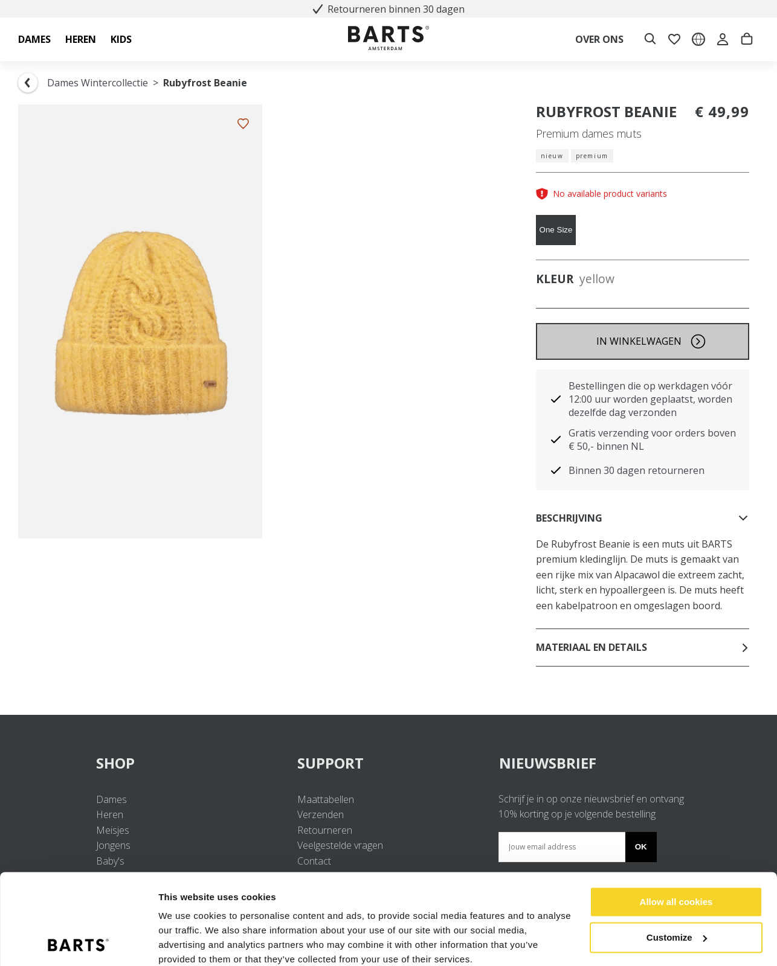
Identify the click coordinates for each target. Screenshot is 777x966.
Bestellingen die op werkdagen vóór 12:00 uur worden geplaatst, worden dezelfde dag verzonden (650, 399)
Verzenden (320, 814)
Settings (176, 942)
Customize (676, 886)
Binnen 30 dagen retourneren (636, 470)
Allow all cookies (676, 851)
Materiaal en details (642, 647)
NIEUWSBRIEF (547, 763)
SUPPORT (388, 763)
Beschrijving (642, 518)
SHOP (187, 763)
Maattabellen (325, 799)
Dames (111, 799)
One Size (556, 229)
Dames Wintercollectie (97, 82)
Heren (109, 814)
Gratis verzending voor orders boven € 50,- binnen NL (652, 439)
